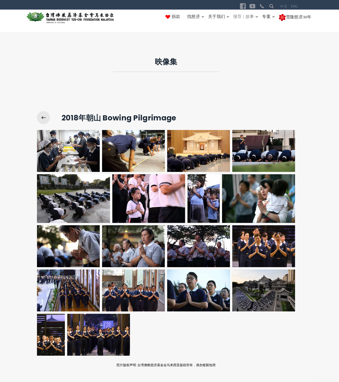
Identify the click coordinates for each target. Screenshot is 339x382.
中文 (284, 6)
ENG (294, 6)
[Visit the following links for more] (243, 6)
